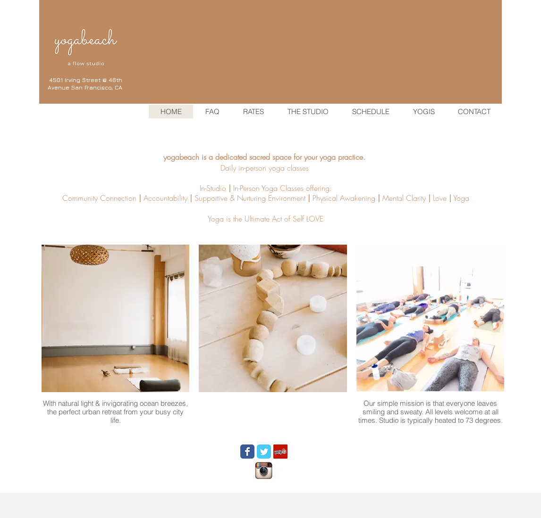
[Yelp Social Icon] (280, 451)
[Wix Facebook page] (247, 451)
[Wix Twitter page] (264, 451)
